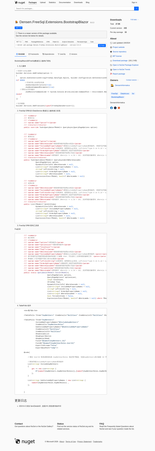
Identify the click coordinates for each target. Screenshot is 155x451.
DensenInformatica (122, 85)
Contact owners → (132, 80)
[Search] (136, 9)
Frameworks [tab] (33, 54)
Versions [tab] (73, 54)
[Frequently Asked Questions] (102, 424)
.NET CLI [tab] (19, 42)
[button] (102, 45)
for (133, 94)
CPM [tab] (47, 42)
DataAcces (125, 94)
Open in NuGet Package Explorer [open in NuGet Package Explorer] (126, 65)
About (61, 442)
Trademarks (97, 442)
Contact (19, 424)
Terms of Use (71, 442)
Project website (119, 47)
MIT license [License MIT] (117, 56)
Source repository (119, 52)
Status (60, 424)
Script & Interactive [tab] (68, 42)
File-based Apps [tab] (82, 42)
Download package (120, 60)
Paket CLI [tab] (56, 42)
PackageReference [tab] (37, 42)
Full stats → (135, 19)
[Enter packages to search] (74, 9)
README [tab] (20, 54)
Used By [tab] (62, 54)
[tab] (32, 2)
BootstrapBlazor (117, 97)
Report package (119, 74)
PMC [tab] (26, 42)
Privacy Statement (84, 442)
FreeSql (114, 94)
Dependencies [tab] (48, 54)
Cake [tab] (92, 42)
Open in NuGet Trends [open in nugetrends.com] (121, 69)
